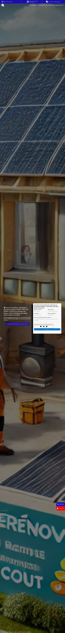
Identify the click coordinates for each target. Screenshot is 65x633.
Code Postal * (36, 313)
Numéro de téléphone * (52, 313)
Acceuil (3, 632)
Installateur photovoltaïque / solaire (55, 5)
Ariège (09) (19, 632)
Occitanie (15, 632)
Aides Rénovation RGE (43, 5)
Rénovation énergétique (9, 632)
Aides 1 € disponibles (33, 5)
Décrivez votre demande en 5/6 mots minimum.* (42, 317)
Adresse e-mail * (51, 309)
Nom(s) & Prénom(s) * (38, 309)
